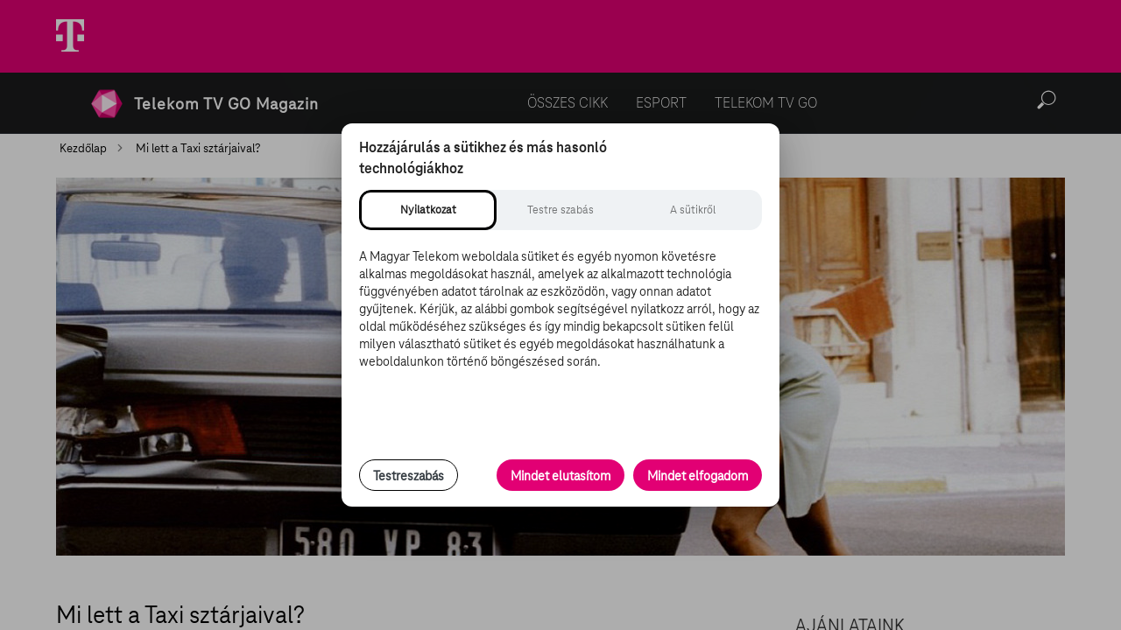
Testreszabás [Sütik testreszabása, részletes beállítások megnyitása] (408, 476)
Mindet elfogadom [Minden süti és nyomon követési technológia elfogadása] (697, 476)
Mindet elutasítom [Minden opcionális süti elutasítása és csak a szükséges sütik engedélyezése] (560, 476)
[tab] (428, 210)
